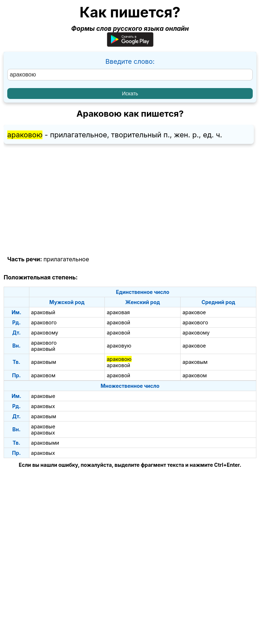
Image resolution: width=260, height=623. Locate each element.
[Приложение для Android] (130, 44)
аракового (44, 322)
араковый (43, 312)
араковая (118, 312)
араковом (43, 375)
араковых (43, 406)
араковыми (45, 443)
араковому (44, 332)
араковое (194, 312)
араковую (119, 345)
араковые (43, 396)
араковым (43, 362)
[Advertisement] (130, 200)
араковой (118, 322)
